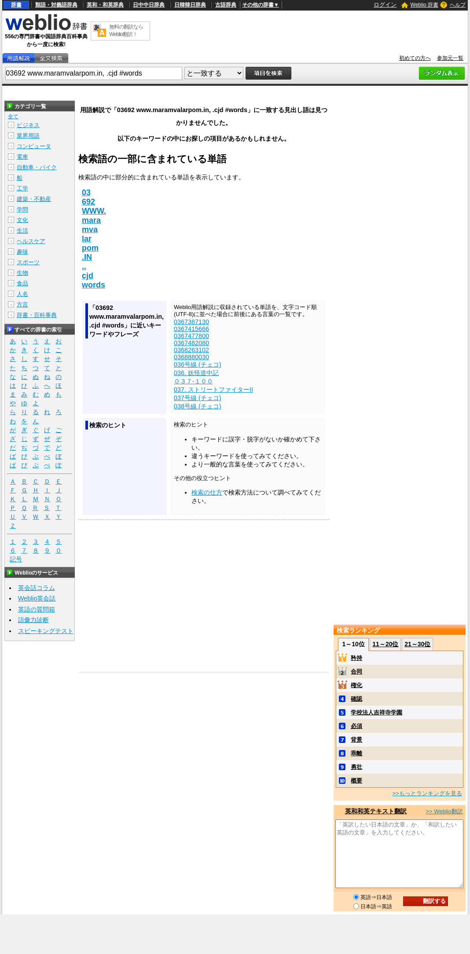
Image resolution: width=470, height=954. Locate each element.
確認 (356, 698)
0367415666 (191, 328)
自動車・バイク (37, 167)
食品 (22, 283)
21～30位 (417, 644)
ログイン (385, 4)
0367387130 (191, 321)
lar (87, 238)
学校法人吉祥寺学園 (376, 712)
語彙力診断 (33, 619)
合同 (356, 671)
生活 (22, 230)
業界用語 (28, 135)
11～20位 (385, 644)
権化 (356, 685)
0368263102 (191, 349)
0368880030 (191, 356)
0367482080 (191, 342)
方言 (22, 304)
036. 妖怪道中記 (196, 372)
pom (90, 248)
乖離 (356, 753)
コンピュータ (34, 146)
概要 (356, 780)
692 (88, 201)
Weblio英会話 (37, 598)
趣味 (22, 251)
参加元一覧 (450, 58)
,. (84, 266)
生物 (22, 272)
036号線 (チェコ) (197, 364)
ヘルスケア (31, 241)
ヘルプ (458, 5)
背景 (356, 739)
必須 (356, 726)
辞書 (16, 5)
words (93, 284)
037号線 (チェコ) (197, 397)
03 (86, 192)
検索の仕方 (206, 492)
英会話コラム (36, 587)
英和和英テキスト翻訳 (376, 811)
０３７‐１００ (193, 381)
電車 (22, 156)
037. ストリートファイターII (213, 389)
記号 (16, 559)
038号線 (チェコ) (197, 406)
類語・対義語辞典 (56, 5)
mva (90, 229)
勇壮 (356, 767)
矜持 (356, 658)
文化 (22, 220)
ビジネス (28, 125)
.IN (87, 257)
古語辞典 (225, 5)
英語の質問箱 (36, 609)
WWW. (94, 211)
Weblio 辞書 (425, 5)
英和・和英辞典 (105, 5)
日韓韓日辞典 (190, 5)
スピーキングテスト (45, 630)
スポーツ (28, 262)
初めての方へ (415, 58)
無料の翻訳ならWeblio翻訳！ (126, 30)
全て (13, 116)
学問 (22, 209)
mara (91, 220)
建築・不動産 (34, 199)
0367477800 (191, 335)
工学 (22, 188)
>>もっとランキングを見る (427, 793)
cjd (87, 275)
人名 (22, 294)
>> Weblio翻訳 (444, 811)
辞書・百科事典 (37, 315)
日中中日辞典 (149, 5)
